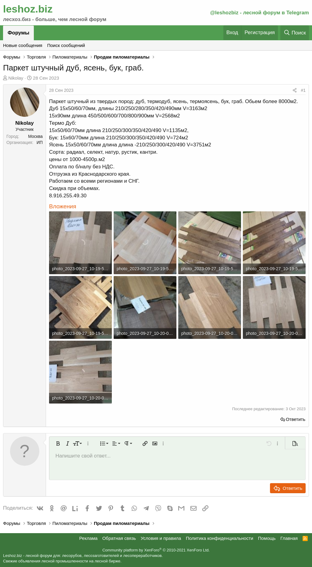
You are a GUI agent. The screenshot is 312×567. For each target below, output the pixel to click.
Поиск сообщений (66, 45)
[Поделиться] (295, 91)
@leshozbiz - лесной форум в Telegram (259, 13)
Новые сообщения (22, 45)
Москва (35, 136)
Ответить (295, 419)
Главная (289, 538)
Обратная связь (119, 538)
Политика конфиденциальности (219, 538)
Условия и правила (161, 538)
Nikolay (15, 78)
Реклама (88, 538)
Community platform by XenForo (156, 550)
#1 (303, 90)
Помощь (267, 538)
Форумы (18, 33)
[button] (57, 443)
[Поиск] (294, 32)
